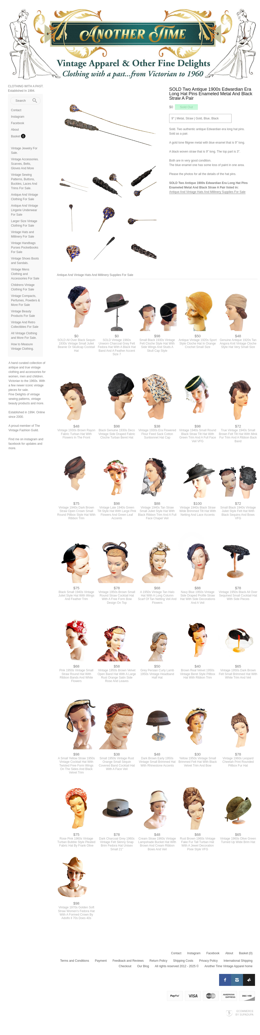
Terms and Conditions (74, 960)
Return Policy (158, 960)
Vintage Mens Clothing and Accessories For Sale (25, 274)
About (15, 129)
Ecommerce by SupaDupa (245, 1013)
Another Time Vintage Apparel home (228, 966)
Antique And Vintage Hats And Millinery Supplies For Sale (207, 192)
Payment (101, 960)
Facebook (17, 123)
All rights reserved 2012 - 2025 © (177, 966)
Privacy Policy (208, 960)
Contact (16, 110)
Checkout (125, 966)
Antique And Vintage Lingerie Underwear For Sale (24, 210)
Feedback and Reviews (128, 960)
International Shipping (238, 960)
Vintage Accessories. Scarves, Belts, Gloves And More (25, 164)
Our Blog (143, 966)
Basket (16, 136)
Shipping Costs (183, 960)
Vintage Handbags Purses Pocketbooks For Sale (24, 247)
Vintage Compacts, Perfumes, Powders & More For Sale (25, 300)
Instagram (17, 116)
